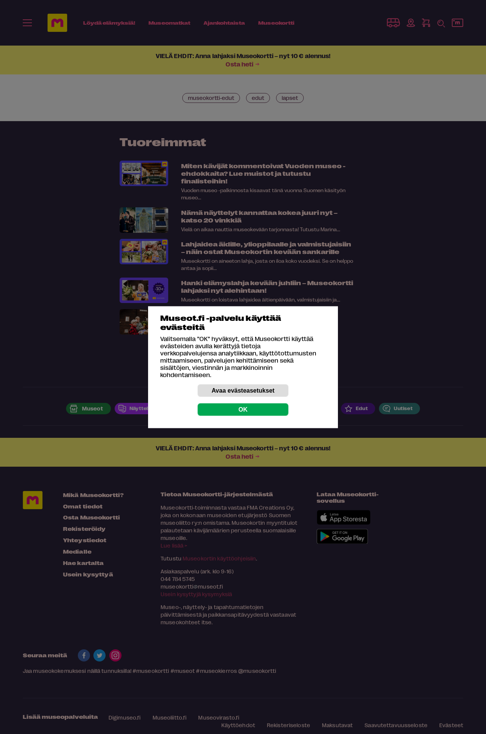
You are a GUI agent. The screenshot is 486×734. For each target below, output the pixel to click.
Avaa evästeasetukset (243, 390)
